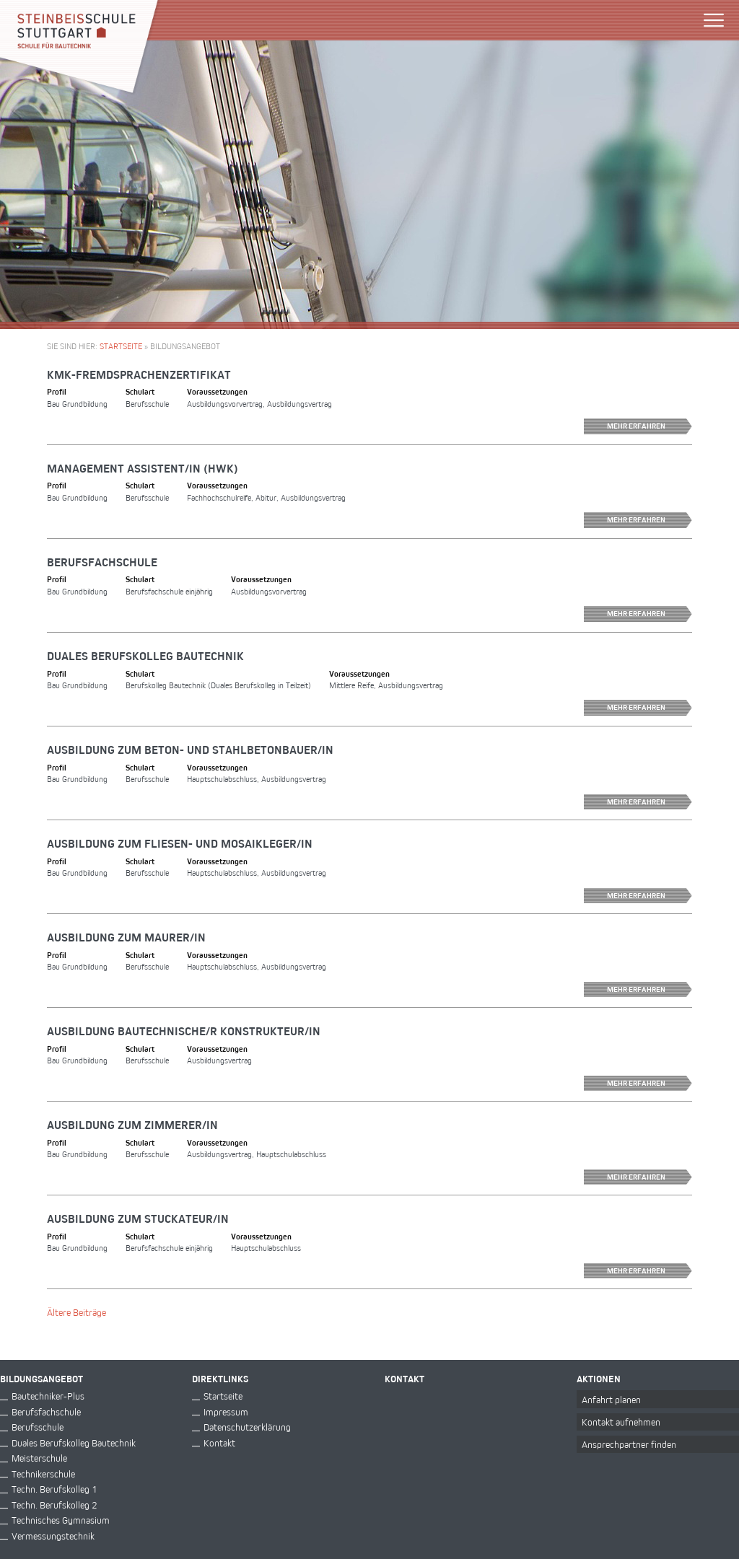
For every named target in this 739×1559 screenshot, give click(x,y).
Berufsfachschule (102, 561)
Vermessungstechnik (53, 1535)
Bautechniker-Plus (48, 1395)
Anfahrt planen (611, 1399)
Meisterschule (39, 1457)
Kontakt (219, 1442)
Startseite (121, 346)
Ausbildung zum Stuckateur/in (138, 1218)
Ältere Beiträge (76, 1312)
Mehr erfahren (649, 426)
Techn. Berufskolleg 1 (54, 1488)
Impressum (226, 1411)
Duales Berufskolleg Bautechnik (145, 655)
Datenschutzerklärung (247, 1426)
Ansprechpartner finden (629, 1444)
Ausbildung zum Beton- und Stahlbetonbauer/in (190, 749)
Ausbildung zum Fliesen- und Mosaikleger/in (179, 843)
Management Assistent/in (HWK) (142, 468)
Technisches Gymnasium (61, 1519)
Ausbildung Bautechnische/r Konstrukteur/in (183, 1030)
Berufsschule (38, 1426)
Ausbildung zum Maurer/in (126, 937)
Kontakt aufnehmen (621, 1421)
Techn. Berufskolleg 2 (54, 1504)
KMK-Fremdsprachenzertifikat (139, 374)
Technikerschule (43, 1473)
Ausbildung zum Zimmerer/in (132, 1124)
